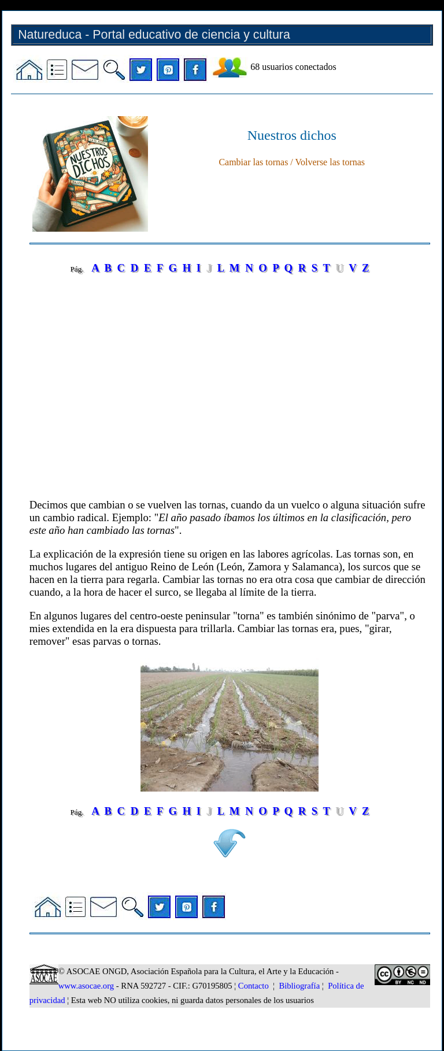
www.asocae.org (86, 985)
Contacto (253, 985)
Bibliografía (299, 985)
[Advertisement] (229, 390)
